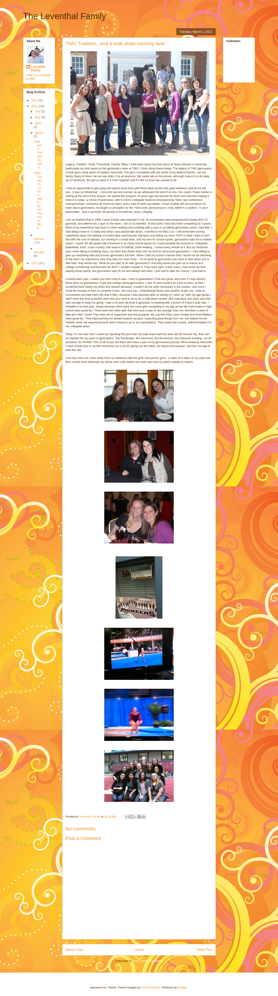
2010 (35, 263)
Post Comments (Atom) (147, 961)
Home (139, 949)
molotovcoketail (151, 987)
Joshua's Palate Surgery (38, 154)
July (38, 111)
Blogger (182, 987)
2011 (35, 106)
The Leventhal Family (64, 16)
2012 (35, 100)
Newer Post (74, 949)
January (38, 252)
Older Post (204, 949)
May (38, 117)
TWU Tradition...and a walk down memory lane (38, 200)
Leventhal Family (38, 68)
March (39, 133)
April (38, 123)
